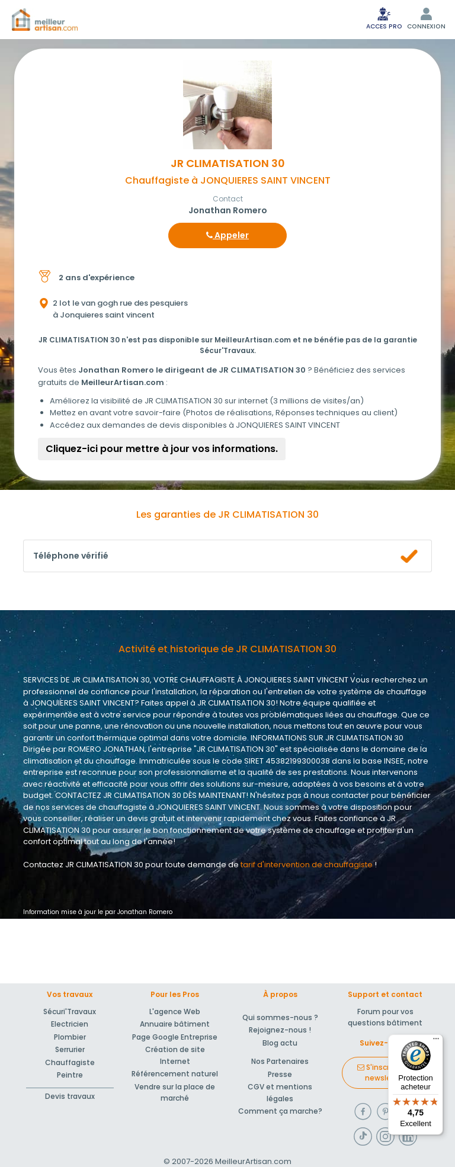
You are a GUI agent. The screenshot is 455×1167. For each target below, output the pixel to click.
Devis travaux (70, 1096)
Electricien (69, 1024)
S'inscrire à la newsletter (385, 1072)
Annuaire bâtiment (175, 1024)
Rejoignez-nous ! (280, 1030)
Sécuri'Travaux (69, 1011)
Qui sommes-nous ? (280, 1017)
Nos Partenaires (280, 1061)
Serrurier (70, 1049)
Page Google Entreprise (174, 1037)
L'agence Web (174, 1011)
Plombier (70, 1037)
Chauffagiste (70, 1062)
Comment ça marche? (280, 1111)
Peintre (70, 1075)
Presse (280, 1074)
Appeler (227, 235)
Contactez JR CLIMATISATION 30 (83, 864)
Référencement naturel (175, 1074)
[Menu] (436, 1041)
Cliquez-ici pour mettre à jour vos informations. (162, 449)
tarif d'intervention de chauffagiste (307, 864)
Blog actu (279, 1043)
